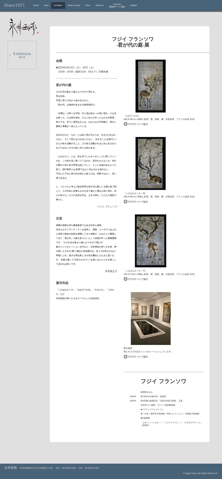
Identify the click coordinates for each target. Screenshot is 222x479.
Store (87, 5)
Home (36, 5)
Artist (46, 5)
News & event (74, 5)
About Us (99, 5)
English (133, 5)
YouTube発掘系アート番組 (117, 5)
